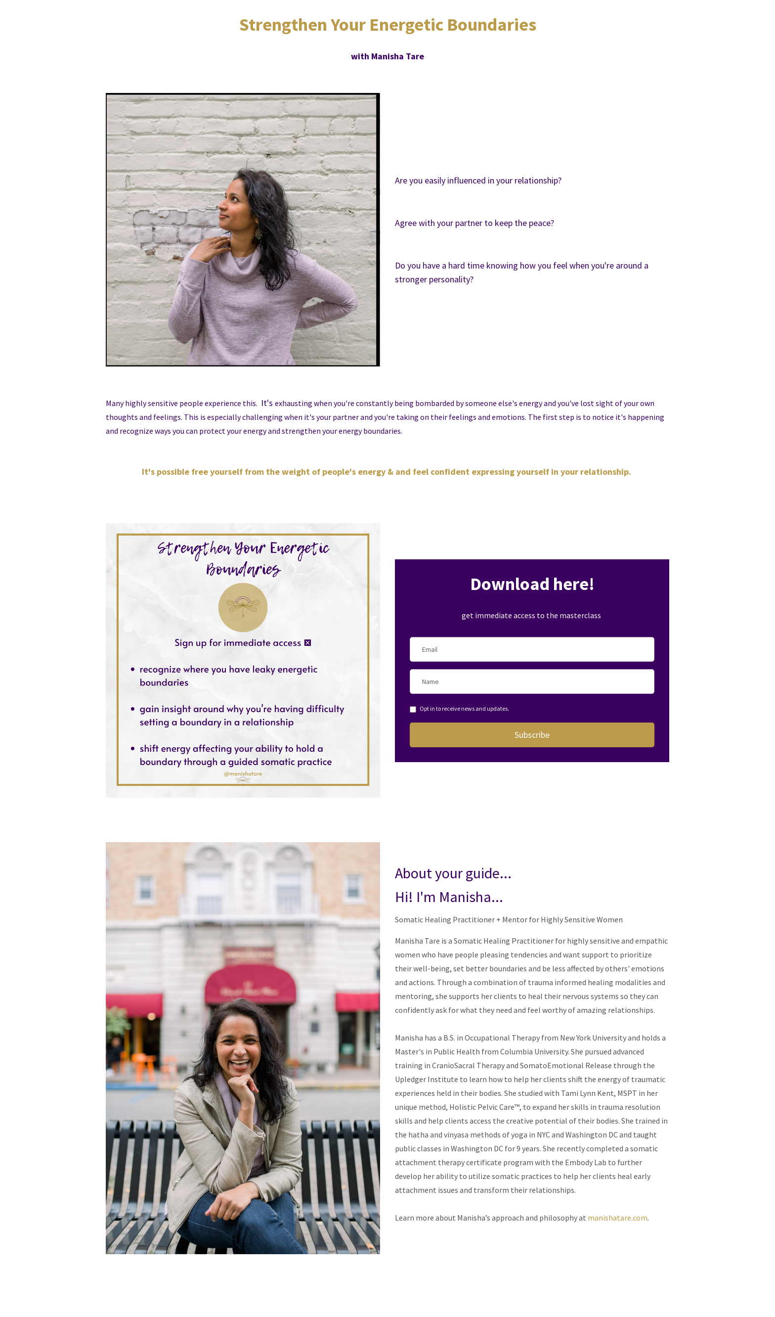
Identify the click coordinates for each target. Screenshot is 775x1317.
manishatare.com (617, 1218)
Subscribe (532, 734)
